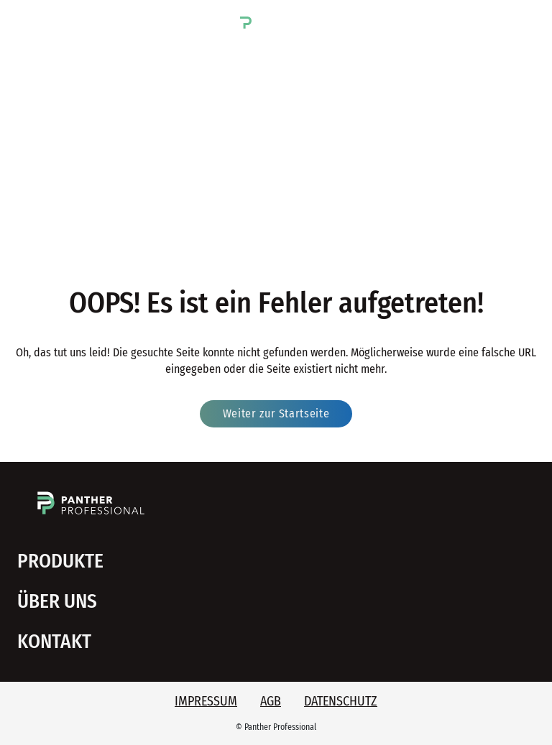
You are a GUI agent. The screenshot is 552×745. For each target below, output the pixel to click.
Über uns (57, 601)
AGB (270, 701)
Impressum (206, 701)
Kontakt (54, 641)
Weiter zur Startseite (276, 413)
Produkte (60, 561)
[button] (26, 20)
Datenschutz (340, 701)
